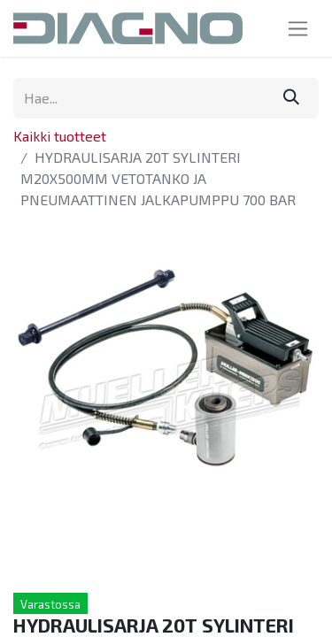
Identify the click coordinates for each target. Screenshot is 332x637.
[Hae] (291, 98)
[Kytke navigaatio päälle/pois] (298, 28)
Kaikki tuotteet (59, 135)
